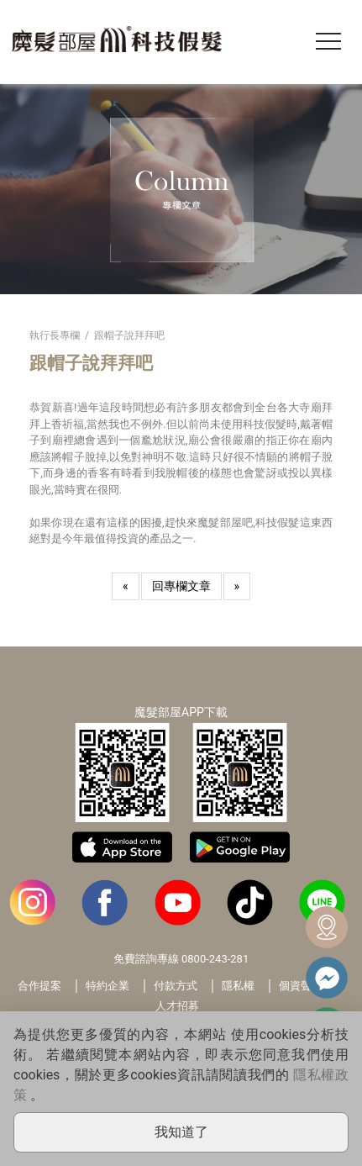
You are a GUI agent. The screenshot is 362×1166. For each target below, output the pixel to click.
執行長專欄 (54, 335)
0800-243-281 (215, 958)
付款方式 (175, 985)
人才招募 (177, 1006)
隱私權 (238, 985)
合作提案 (39, 985)
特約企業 (107, 985)
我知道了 (181, 1132)
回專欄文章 (181, 586)
